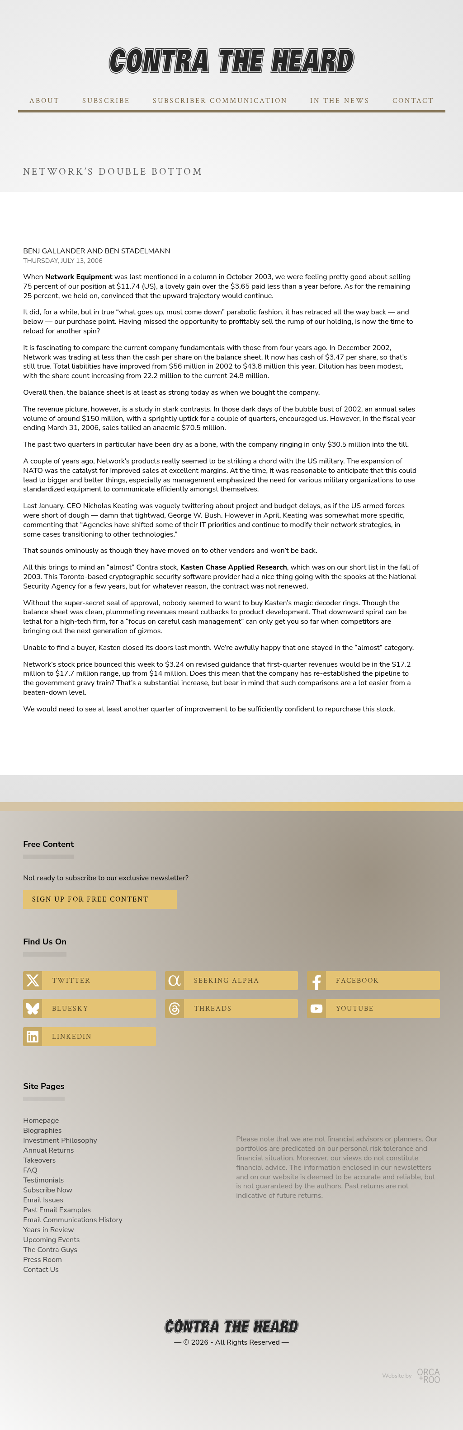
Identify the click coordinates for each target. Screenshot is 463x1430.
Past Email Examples (57, 1210)
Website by (410, 1376)
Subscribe (106, 101)
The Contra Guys (50, 1250)
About (44, 101)
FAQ (30, 1170)
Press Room (42, 1260)
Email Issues (43, 1200)
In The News (340, 101)
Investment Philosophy (60, 1140)
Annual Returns (48, 1150)
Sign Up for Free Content (90, 899)
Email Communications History (73, 1220)
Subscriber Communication (220, 101)
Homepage (41, 1121)
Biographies (42, 1131)
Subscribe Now (47, 1190)
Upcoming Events (51, 1240)
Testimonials (43, 1180)
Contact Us (41, 1270)
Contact (413, 101)
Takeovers (39, 1160)
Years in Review (48, 1230)
